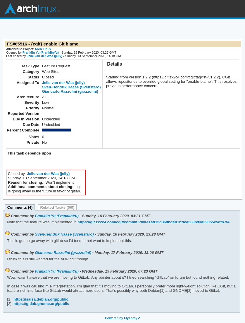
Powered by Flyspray (121, 318)
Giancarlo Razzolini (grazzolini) (70, 91)
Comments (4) (20, 207)
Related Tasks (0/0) (57, 207)
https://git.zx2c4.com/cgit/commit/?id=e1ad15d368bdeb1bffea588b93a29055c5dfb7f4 (152, 222)
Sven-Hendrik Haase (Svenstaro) (71, 87)
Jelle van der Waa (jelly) (44, 56)
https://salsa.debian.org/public (40, 299)
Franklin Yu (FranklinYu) (41, 52)
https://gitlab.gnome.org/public (40, 303)
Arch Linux (32, 9)
